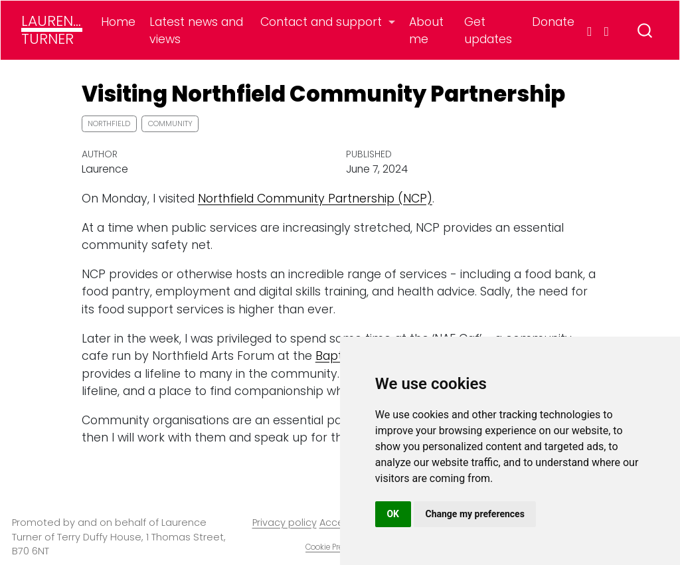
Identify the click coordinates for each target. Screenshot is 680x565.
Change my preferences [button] (475, 514)
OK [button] (392, 514)
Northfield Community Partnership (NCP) (315, 198)
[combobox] (645, 30)
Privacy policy (284, 522)
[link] (328, 22)
